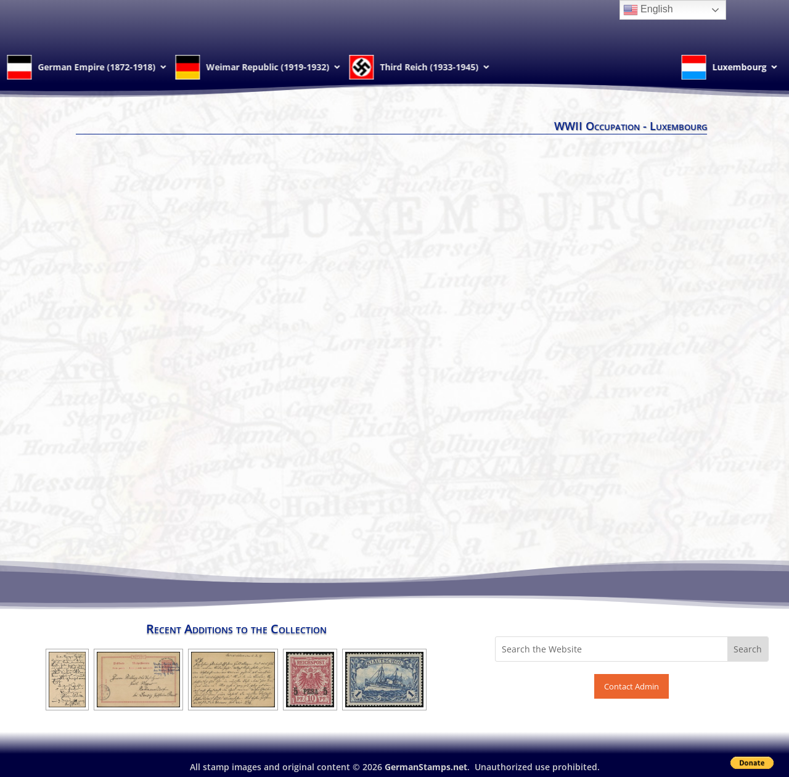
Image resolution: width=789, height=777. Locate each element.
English (648, 9)
